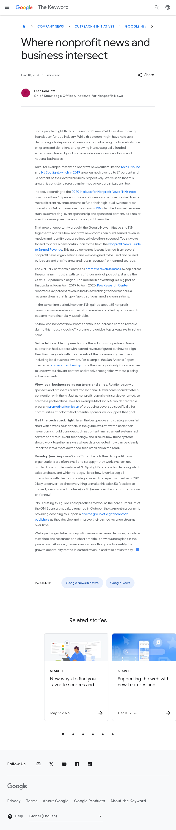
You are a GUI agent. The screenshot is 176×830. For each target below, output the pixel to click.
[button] (146, 75)
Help (15, 816)
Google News (120, 583)
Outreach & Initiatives (94, 26)
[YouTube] (64, 764)
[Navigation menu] (7, 7)
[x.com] (51, 764)
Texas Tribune (130, 167)
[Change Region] (66, 816)
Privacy (14, 801)
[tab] (63, 734)
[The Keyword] (23, 26)
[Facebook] (77, 764)
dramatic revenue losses (103, 269)
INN (98, 208)
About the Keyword (128, 801)
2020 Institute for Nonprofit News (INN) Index (104, 192)
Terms (31, 801)
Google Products (89, 801)
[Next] (152, 26)
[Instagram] (38, 764)
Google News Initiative (146, 26)
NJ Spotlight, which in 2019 (61, 172)
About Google (56, 801)
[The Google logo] (17, 786)
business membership (65, 365)
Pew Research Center (112, 285)
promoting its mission (63, 406)
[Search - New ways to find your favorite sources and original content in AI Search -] (53, 677)
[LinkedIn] (89, 764)
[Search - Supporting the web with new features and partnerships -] (121, 677)
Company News (50, 26)
